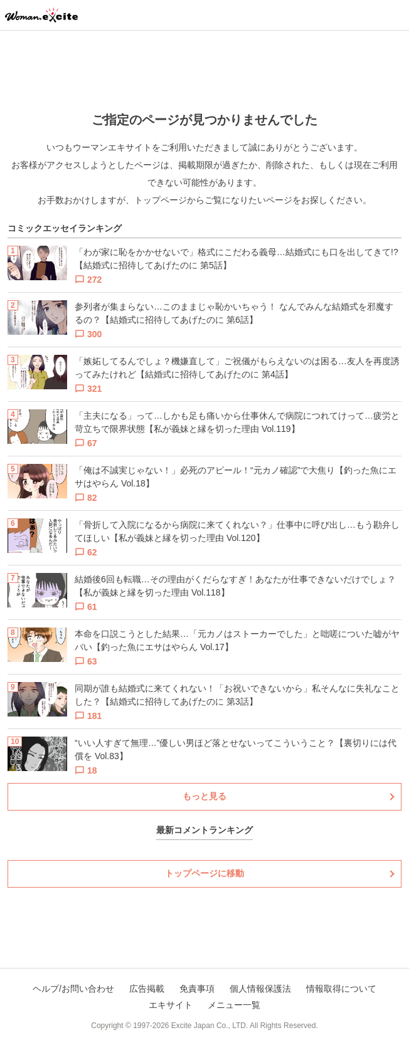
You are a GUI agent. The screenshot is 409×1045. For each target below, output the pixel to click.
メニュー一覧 (234, 1005)
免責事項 (197, 989)
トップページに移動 (204, 873)
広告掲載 (146, 989)
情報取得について (341, 989)
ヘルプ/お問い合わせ (73, 989)
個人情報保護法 (260, 989)
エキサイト (171, 1005)
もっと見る (204, 796)
